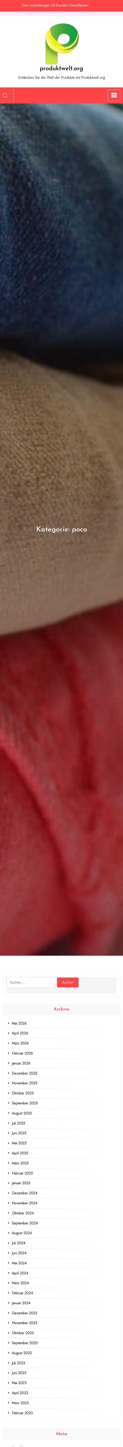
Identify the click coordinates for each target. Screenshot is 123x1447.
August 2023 (22, 1353)
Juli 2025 (18, 1123)
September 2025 (25, 1103)
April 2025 (20, 1153)
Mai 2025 (19, 1143)
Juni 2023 (19, 1372)
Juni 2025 (19, 1133)
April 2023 (20, 1392)
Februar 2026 (22, 1053)
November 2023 (24, 1322)
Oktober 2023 (23, 1332)
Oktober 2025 (23, 1093)
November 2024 (24, 1203)
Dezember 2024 (24, 1193)
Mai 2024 (19, 1263)
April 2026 (20, 1033)
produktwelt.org (61, 69)
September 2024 (25, 1223)
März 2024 (20, 1283)
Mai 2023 (19, 1382)
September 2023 (25, 1343)
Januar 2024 (21, 1303)
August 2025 (22, 1113)
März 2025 (20, 1163)
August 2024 (22, 1233)
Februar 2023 (22, 1413)
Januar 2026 (21, 1063)
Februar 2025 (22, 1173)
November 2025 (24, 1083)
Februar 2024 (22, 1293)
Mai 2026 (19, 1023)
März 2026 (20, 1043)
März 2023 (20, 1403)
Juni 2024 (19, 1253)
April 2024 (20, 1273)
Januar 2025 (21, 1183)
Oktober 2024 (23, 1213)
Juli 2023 (18, 1363)
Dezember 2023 (24, 1313)
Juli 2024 (18, 1243)
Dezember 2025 (24, 1073)
